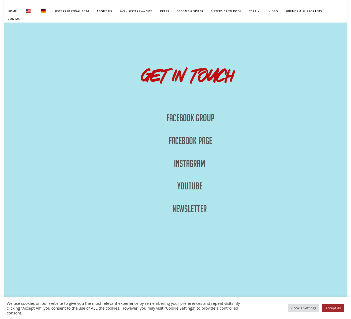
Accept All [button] (333, 308)
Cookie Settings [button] (303, 308)
